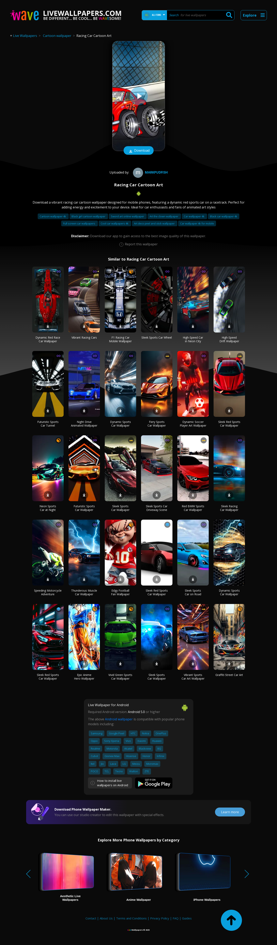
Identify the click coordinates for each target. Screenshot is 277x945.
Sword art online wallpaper (128, 216)
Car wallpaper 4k (194, 216)
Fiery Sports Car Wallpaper (157, 423)
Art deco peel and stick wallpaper (154, 223)
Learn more (230, 812)
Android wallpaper (119, 719)
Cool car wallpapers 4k (115, 223)
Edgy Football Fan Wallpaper (120, 592)
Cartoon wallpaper (57, 35)
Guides (187, 918)
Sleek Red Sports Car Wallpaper (229, 423)
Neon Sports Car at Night (48, 508)
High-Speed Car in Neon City (193, 339)
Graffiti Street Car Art (229, 675)
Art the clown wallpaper (164, 216)
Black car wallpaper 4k (223, 216)
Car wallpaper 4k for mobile (197, 223)
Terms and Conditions (131, 918)
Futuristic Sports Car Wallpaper (84, 508)
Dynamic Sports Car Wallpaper (120, 423)
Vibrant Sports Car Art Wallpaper (193, 676)
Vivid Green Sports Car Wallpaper (120, 676)
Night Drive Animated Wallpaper (84, 423)
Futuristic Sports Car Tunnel (48, 423)
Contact (91, 918)
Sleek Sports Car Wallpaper (120, 508)
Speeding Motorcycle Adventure (48, 592)
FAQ (176, 918)
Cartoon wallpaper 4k (53, 216)
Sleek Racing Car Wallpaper (229, 508)
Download (139, 150)
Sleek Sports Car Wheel (156, 337)
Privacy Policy (159, 918)
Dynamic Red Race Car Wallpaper (47, 339)
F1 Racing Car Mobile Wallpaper (120, 339)
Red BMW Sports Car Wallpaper (193, 508)
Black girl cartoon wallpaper (89, 216)
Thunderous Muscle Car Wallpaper (84, 592)
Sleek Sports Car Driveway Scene (156, 508)
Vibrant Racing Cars (84, 337)
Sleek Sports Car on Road (193, 592)
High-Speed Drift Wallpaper (229, 339)
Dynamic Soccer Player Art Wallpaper (193, 423)
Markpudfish (150, 172)
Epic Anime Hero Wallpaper (84, 676)
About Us (106, 918)
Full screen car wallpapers (79, 223)
